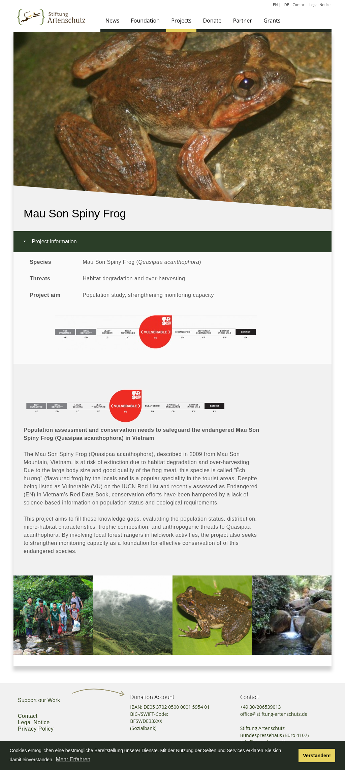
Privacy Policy (36, 729)
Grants (271, 20)
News (112, 20)
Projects (181, 20)
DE (286, 4)
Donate (212, 20)
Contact (299, 4)
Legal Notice (320, 4)
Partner (242, 20)
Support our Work (39, 700)
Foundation (145, 20)
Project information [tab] (49, 241)
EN (275, 4)
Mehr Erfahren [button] (73, 759)
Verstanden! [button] (317, 755)
